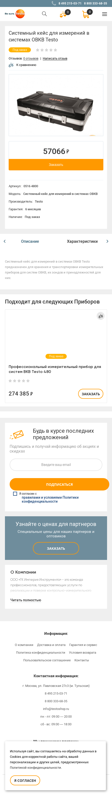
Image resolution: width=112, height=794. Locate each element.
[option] (56, 105)
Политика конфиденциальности (40, 652)
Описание (30, 241)
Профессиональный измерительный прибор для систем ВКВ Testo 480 (55, 369)
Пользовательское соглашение (47, 660)
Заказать (56, 165)
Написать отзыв (55, 58)
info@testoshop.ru (56, 709)
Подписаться (59, 484)
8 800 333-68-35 (95, 3)
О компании (24, 645)
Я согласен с (56, 498)
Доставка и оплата (51, 645)
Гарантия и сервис (83, 645)
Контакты (81, 660)
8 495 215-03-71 (70, 3)
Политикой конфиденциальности (35, 767)
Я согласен (25, 780)
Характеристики (82, 241)
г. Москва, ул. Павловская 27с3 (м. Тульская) (56, 686)
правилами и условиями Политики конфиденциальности (50, 500)
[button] (4, 241)
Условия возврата (82, 652)
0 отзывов (30, 58)
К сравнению (22, 64)
